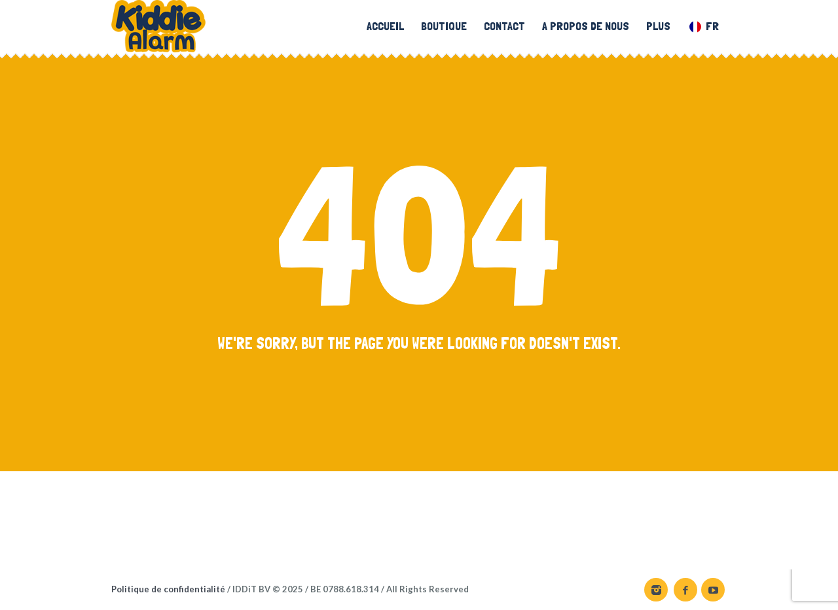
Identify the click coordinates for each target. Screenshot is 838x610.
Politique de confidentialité (168, 589)
